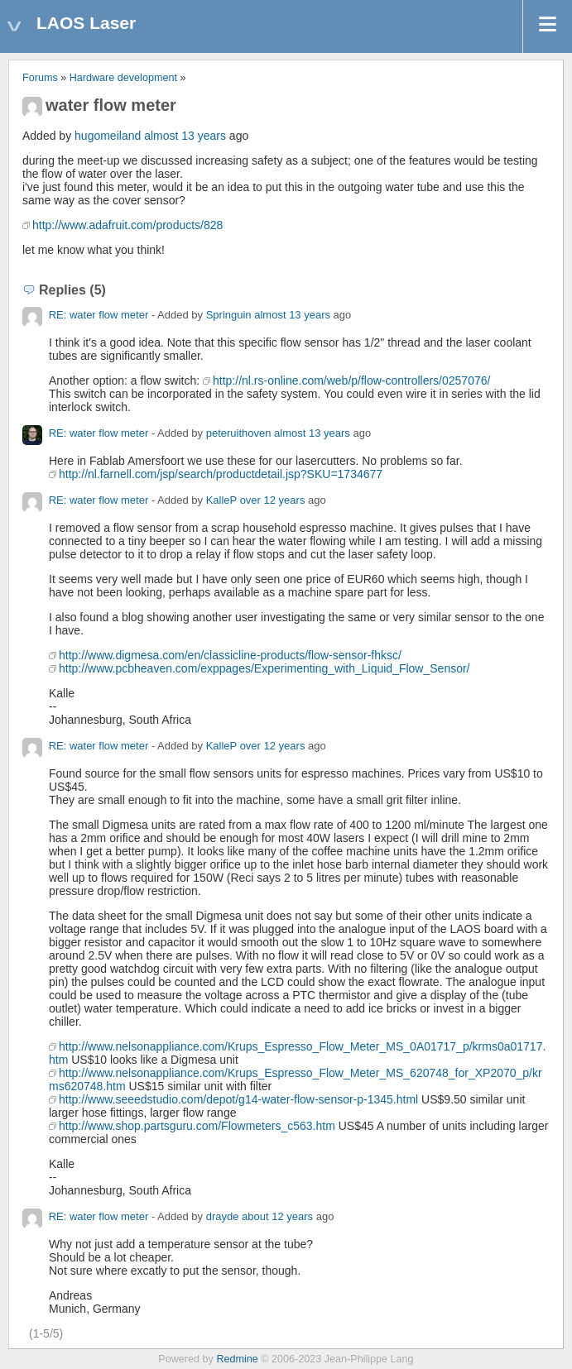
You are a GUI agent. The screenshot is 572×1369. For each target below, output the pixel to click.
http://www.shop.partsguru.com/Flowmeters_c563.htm (197, 1125)
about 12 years (277, 1216)
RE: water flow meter (99, 315)
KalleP (221, 500)
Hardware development (123, 78)
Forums (40, 78)
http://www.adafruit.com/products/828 (127, 225)
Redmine (236, 1359)
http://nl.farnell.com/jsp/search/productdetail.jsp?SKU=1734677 (220, 474)
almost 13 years (185, 135)
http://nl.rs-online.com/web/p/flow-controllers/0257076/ (351, 380)
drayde (222, 1216)
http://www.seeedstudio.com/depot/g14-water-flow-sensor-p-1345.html (238, 1099)
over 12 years (272, 500)
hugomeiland (108, 135)
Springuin (229, 315)
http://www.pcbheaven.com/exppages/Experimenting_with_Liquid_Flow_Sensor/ (264, 668)
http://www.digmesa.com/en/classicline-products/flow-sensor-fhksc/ (230, 655)
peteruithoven (239, 433)
